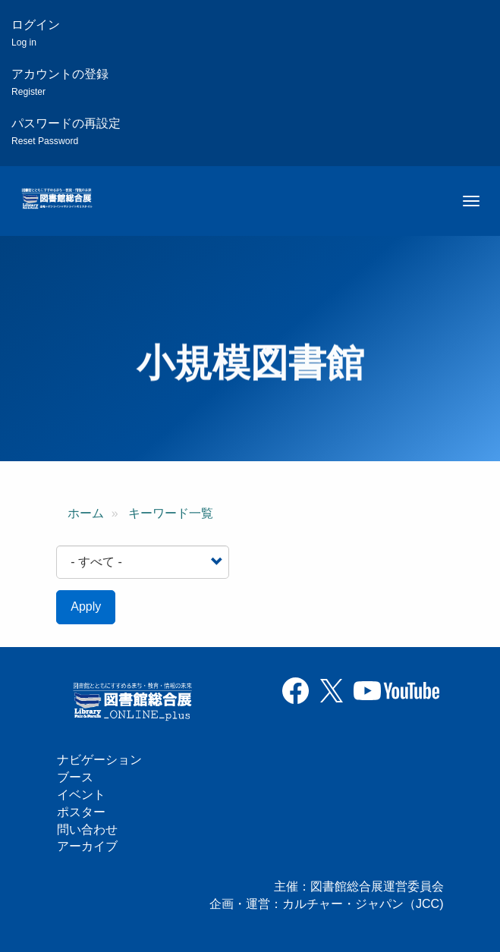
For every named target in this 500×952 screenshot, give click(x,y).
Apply (86, 606)
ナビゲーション (99, 759)
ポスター (81, 812)
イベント (81, 794)
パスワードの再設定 (66, 131)
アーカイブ (87, 846)
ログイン (35, 33)
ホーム (86, 513)
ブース (75, 777)
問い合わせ (87, 829)
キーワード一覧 (170, 513)
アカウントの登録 (59, 82)
